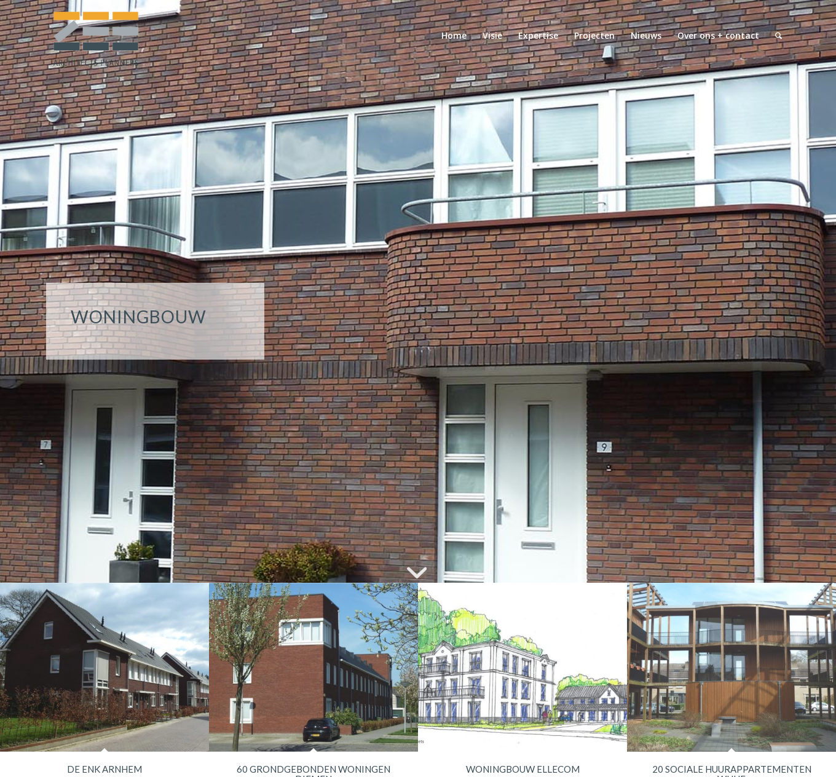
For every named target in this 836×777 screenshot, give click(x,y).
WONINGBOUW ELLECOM (523, 769)
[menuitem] (454, 35)
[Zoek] (778, 35)
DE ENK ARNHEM (104, 769)
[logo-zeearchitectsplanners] (95, 35)
